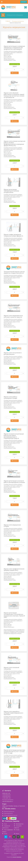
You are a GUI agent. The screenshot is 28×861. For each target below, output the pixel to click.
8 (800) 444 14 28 (6, 793)
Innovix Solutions (17, 857)
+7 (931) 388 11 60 (6, 798)
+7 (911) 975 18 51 (6, 796)
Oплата (17, 833)
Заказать (15, 73)
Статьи (5, 833)
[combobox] (15, 15)
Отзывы (17, 829)
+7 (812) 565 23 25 (6, 795)
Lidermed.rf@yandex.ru (7, 801)
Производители (19, 824)
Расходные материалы (18, 21)
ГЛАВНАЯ (7, 21)
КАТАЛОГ (23, 2)
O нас (5, 824)
